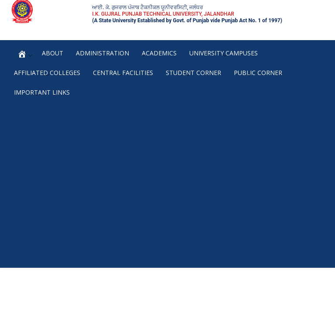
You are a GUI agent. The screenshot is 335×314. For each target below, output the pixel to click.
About (52, 53)
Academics (159, 53)
